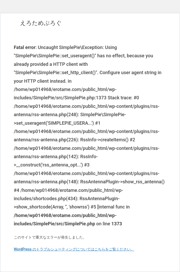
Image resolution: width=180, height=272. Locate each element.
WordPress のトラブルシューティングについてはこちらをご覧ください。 (74, 249)
